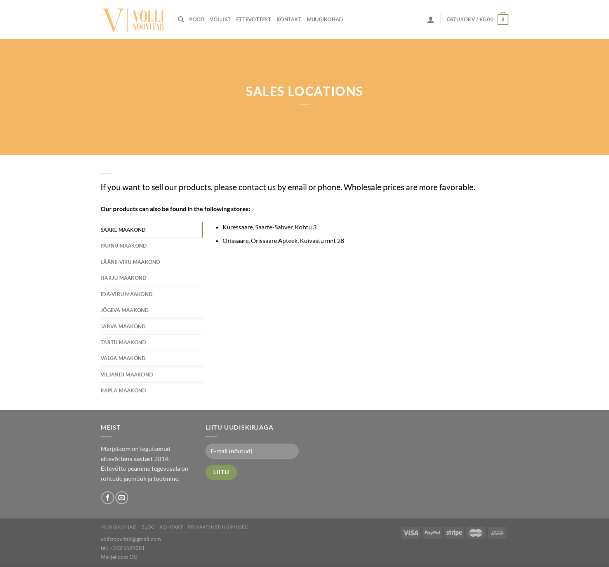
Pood (196, 19)
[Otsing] (181, 19)
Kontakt (289, 19)
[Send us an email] (121, 497)
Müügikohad (325, 19)
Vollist (220, 19)
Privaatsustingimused (218, 527)
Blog (148, 527)
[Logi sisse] (431, 19)
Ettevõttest (253, 19)
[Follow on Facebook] (107, 497)
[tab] (152, 230)
